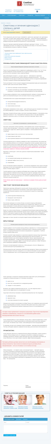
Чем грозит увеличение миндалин (12, 56)
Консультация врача (18, 10)
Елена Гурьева (9, 32)
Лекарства (30, 15)
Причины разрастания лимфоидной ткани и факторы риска (18, 53)
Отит (3, 15)
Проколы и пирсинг (40, 15)
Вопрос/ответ (8, 11)
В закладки (37, 9)
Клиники (46, 18)
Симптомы (22, 15)
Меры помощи (8, 57)
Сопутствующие (12, 15)
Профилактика (8, 59)
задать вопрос (27, 32)
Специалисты (8, 10)
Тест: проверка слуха (18, 11)
